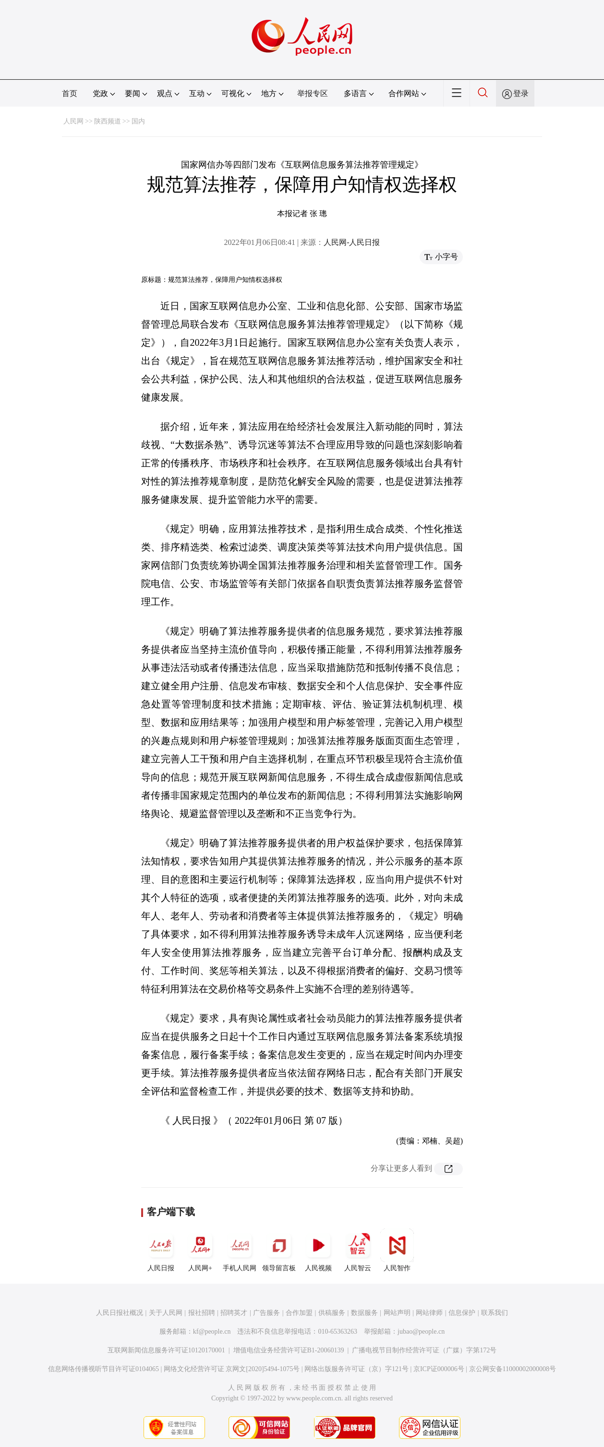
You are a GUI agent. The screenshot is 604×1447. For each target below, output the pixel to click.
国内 (138, 121)
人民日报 (161, 1250)
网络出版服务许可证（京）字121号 (356, 1369)
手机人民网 (239, 1250)
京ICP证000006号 (438, 1369)
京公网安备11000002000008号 (512, 1369)
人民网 (73, 121)
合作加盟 (299, 1312)
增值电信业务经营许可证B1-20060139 (288, 1350)
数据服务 (364, 1312)
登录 (521, 93)
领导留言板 (279, 1250)
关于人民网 (165, 1312)
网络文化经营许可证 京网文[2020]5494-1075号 (232, 1369)
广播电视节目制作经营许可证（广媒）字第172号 (424, 1350)
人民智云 (357, 1250)
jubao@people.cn (421, 1331)
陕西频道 (107, 121)
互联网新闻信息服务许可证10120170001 (166, 1350)
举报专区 (312, 93)
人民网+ (200, 1250)
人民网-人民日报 (352, 242)
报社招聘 (201, 1312)
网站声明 (397, 1312)
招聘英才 (233, 1312)
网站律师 (429, 1312)
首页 (69, 93)
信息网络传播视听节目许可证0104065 (103, 1369)
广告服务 (266, 1312)
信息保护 (461, 1312)
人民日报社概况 (119, 1312)
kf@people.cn (212, 1331)
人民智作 (397, 1250)
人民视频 (318, 1250)
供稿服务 (331, 1312)
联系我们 (494, 1312)
